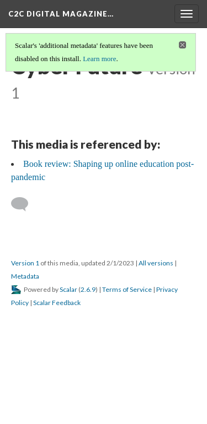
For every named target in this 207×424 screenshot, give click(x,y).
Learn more (99, 59)
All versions (156, 263)
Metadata (25, 276)
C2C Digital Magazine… (61, 13)
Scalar (68, 289)
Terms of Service (127, 289)
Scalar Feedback (57, 302)
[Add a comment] (24, 204)
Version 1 (25, 263)
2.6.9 (88, 289)
